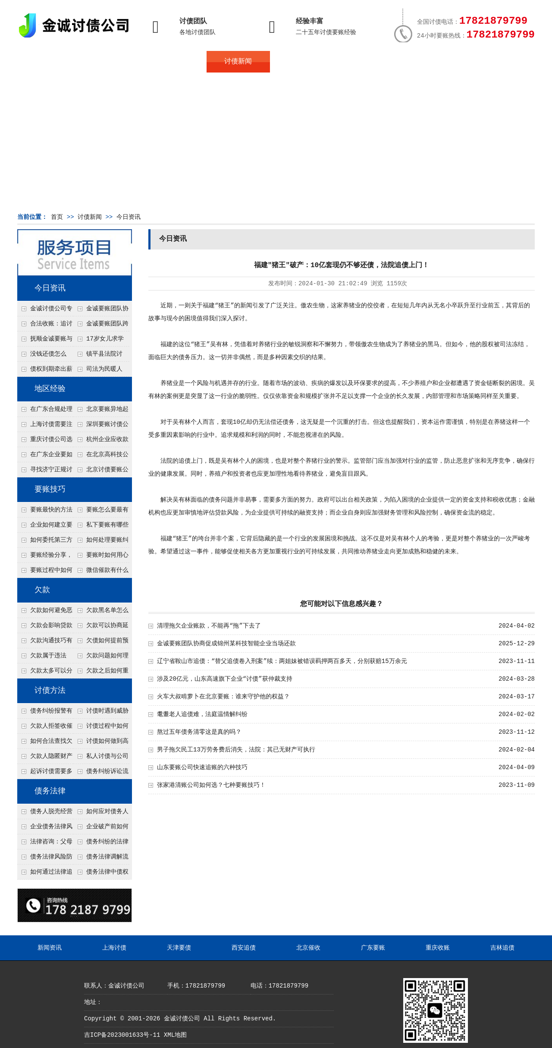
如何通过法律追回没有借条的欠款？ (44, 874)
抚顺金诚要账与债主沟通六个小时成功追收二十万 (44, 341)
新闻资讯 (50, 947)
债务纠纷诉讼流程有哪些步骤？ (101, 773)
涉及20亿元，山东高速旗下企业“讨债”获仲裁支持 (224, 679)
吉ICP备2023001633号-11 (122, 1035)
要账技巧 (50, 489)
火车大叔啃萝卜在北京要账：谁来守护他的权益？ (223, 696)
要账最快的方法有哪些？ (44, 512)
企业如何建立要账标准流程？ (44, 527)
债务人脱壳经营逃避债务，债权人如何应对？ (44, 813)
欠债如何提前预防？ (101, 642)
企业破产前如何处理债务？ (101, 828)
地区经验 (50, 389)
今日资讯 (128, 217)
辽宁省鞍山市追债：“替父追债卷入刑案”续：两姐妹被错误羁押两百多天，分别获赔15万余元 (282, 661)
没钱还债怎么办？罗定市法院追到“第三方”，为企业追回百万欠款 (45, 356)
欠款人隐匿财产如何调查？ (44, 758)
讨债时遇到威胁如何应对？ (101, 713)
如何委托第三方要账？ (44, 542)
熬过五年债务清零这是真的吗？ (199, 732)
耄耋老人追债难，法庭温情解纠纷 (202, 714)
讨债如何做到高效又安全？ (101, 743)
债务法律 (50, 791)
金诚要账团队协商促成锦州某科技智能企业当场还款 (101, 310)
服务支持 (491, 62)
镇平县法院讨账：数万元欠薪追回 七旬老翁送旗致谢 (100, 356)
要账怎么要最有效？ (101, 512)
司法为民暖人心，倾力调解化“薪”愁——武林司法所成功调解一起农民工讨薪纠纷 (100, 371)
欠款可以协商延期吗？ (101, 627)
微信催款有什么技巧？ (101, 572)
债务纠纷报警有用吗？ (44, 713)
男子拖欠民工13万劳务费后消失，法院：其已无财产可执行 (236, 749)
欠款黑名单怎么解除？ (101, 612)
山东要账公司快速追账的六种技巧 (202, 767)
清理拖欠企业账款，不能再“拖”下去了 (209, 625)
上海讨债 (114, 947)
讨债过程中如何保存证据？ (101, 728)
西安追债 (244, 947)
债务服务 (175, 62)
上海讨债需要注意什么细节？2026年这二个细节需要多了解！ (44, 426)
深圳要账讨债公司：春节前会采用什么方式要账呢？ (101, 426)
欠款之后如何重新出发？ (101, 673)
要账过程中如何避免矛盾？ (44, 572)
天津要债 (179, 947)
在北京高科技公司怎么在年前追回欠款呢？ (101, 456)
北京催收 (308, 947)
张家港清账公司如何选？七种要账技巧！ (211, 785)
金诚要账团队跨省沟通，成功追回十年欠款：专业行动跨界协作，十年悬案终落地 (101, 325)
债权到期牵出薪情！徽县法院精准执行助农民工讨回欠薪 (44, 371)
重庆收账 (438, 947)
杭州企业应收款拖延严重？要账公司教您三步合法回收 (101, 441)
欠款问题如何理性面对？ (101, 657)
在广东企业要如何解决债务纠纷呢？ (44, 456)
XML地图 (175, 1035)
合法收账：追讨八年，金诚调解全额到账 (44, 325)
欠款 (42, 590)
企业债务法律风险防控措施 (44, 828)
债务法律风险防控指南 (44, 859)
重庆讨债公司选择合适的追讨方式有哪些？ (44, 441)
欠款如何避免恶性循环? (44, 612)
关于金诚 (112, 62)
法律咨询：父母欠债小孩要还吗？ (44, 843)
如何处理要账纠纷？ (101, 542)
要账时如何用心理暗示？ (101, 557)
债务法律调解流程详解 (101, 859)
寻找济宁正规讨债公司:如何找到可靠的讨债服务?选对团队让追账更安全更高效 (44, 471)
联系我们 (428, 62)
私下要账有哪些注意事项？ (101, 527)
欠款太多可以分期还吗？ (44, 673)
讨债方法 (50, 690)
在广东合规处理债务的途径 (44, 411)
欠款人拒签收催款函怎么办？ (44, 728)
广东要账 (373, 947)
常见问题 (301, 62)
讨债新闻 (238, 62)
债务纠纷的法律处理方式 (101, 843)
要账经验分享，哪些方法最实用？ (44, 557)
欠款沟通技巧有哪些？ (44, 642)
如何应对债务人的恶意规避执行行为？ (101, 813)
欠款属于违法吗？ (41, 657)
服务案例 (364, 62)
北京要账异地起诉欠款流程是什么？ (101, 411)
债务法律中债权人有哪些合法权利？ (101, 874)
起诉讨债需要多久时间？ (44, 773)
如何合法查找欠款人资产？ (44, 743)
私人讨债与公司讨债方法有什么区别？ (101, 758)
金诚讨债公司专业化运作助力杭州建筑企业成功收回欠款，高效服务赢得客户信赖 (44, 310)
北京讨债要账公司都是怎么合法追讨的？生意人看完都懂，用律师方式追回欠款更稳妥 (101, 471)
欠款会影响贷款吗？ (44, 627)
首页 (49, 62)
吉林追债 (502, 947)
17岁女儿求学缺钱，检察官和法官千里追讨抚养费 (100, 341)
